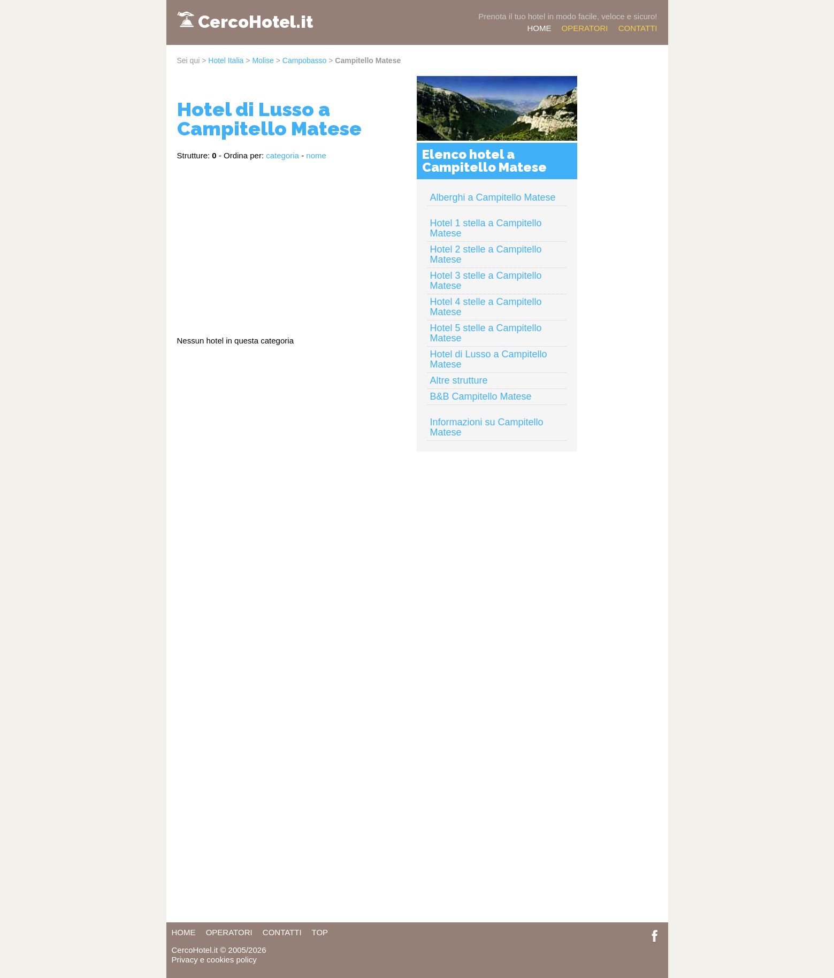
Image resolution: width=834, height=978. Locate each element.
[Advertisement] (291, 243)
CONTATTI (637, 28)
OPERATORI (585, 28)
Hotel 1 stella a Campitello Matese (486, 228)
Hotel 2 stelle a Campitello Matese (486, 254)
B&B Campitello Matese (481, 396)
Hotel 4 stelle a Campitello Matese (486, 306)
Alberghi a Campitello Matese (493, 197)
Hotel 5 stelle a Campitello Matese (486, 333)
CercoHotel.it (255, 22)
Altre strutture (459, 380)
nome (316, 155)
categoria (282, 155)
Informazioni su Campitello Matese (487, 427)
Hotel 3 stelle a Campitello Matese (486, 280)
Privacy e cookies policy (214, 959)
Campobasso (304, 60)
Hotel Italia (225, 60)
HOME (539, 28)
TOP (320, 932)
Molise (262, 60)
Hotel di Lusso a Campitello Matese (488, 359)
